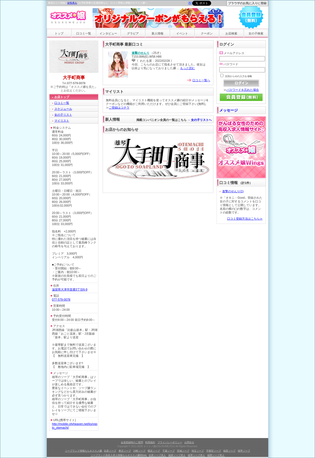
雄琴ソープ (244, 450)
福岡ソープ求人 (215, 455)
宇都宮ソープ (213, 450)
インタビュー (108, 33)
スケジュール (63, 109)
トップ (59, 33)
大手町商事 (74, 77)
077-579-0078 (76, 83)
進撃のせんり (140, 53)
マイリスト (61, 120)
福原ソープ (229, 450)
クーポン (207, 33)
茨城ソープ (183, 450)
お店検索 (231, 33)
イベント (182, 33)
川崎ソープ (139, 450)
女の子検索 (256, 33)
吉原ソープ (110, 450)
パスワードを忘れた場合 (242, 90)
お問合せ (189, 442)
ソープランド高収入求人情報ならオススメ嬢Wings (119, 455)
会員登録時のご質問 (132, 442)
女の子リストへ (201, 120)
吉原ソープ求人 (157, 455)
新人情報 (157, 33)
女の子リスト (63, 114)
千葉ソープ (168, 450)
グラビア (133, 33)
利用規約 (150, 442)
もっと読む (187, 68)
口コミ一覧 (83, 33)
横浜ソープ (154, 450)
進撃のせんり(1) (233, 191)
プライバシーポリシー (170, 442)
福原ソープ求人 (177, 455)
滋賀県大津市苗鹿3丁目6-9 (69, 289)
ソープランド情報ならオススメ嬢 (84, 450)
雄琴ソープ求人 (196, 455)
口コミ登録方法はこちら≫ (245, 218)
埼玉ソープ (197, 450)
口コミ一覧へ (201, 80)
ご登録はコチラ (119, 107)
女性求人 (72, 2)
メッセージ (228, 110)
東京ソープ (125, 450)
